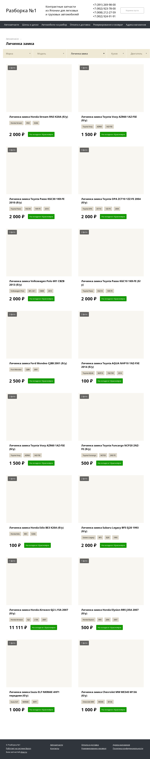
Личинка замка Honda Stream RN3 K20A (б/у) (38, 116)
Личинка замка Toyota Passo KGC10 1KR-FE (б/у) (111, 282)
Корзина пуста (132, 10)
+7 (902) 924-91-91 (104, 16)
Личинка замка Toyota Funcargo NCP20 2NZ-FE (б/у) (110, 447)
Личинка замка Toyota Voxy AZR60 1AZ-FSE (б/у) (109, 118)
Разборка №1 (19, 10)
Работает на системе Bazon (18, 748)
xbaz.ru (23, 752)
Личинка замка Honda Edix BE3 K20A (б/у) (36, 527)
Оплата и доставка (90, 744)
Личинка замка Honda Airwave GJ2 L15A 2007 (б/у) (38, 611)
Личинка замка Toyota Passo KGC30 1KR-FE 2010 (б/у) (37, 200)
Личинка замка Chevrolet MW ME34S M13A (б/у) (109, 693)
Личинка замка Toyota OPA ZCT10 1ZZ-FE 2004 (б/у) (111, 200)
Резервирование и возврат (93, 748)
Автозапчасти (12, 39)
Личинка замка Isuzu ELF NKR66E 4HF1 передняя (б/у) (34, 693)
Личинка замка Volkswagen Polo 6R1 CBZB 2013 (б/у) (36, 282)
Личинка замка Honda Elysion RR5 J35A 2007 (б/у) (110, 611)
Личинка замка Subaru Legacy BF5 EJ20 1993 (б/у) (110, 529)
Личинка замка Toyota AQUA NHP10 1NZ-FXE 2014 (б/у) (110, 365)
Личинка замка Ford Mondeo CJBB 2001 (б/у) (38, 363)
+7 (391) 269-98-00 (104, 4)
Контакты (54, 748)
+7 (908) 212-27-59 (104, 12)
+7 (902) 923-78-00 (104, 8)
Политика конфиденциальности (128, 748)
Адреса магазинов (121, 744)
